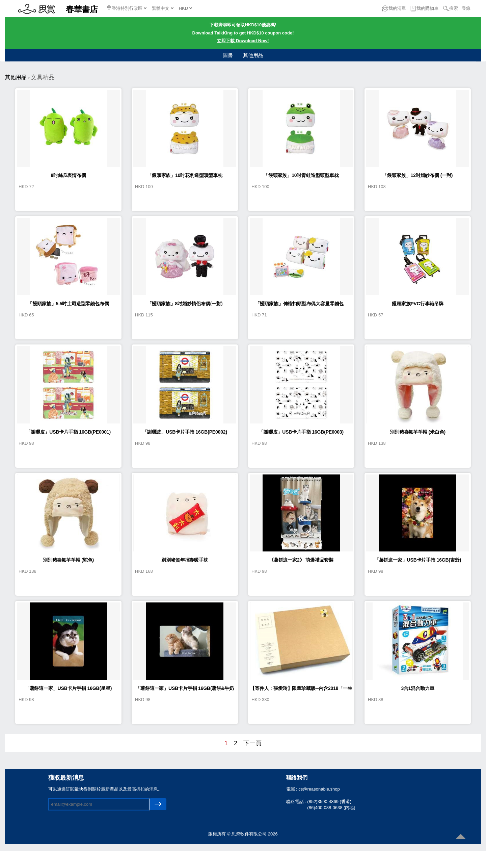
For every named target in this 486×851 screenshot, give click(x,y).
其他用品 (253, 55)
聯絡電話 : (296, 801)
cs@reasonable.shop (319, 789)
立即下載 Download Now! (243, 40)
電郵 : (292, 789)
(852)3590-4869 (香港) (329, 801)
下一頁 (252, 743)
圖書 (228, 55)
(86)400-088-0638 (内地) (331, 807)
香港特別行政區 (126, 8)
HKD (185, 8)
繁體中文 (162, 8)
